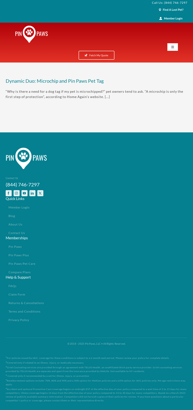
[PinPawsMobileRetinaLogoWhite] (31, 27)
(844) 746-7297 (23, 184)
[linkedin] (32, 193)
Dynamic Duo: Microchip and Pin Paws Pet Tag (55, 81)
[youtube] (24, 193)
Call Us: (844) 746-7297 (169, 2)
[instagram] (17, 193)
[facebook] (9, 193)
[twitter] (40, 193)
